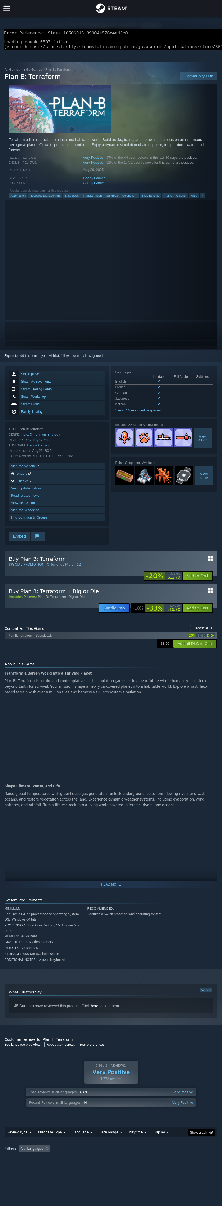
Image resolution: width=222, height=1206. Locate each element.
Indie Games (32, 73)
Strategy (54, 438)
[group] (111, 1155)
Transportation (92, 198)
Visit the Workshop (25, 513)
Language (80, 1135)
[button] (197, 579)
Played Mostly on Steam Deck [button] (165, 1152)
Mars (194, 198)
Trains (168, 198)
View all (206, 993)
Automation (18, 198)
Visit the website (25, 469)
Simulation (71, 198)
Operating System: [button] (19, 1159)
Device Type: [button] (88, 1159)
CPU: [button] (46, 1159)
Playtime (136, 1135)
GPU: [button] (64, 1159)
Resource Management (45, 198)
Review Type (17, 1135)
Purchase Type (50, 1135)
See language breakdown (23, 1048)
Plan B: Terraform (52, 600)
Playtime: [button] (127, 1152)
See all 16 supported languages (138, 413)
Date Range (108, 1135)
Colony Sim (129, 198)
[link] (163, 579)
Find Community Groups (29, 521)
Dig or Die (76, 600)
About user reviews (61, 1048)
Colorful (181, 198)
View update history (26, 491)
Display (159, 1135)
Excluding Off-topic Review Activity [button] (85, 1152)
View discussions (24, 506)
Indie (24, 438)
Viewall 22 (202, 441)
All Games (12, 73)
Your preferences (91, 1048)
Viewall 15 (204, 479)
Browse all (203, 631)
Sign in (9, 359)
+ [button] (202, 198)
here (94, 1009)
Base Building (150, 198)
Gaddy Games (94, 181)
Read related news (25, 499)
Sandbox (112, 198)
